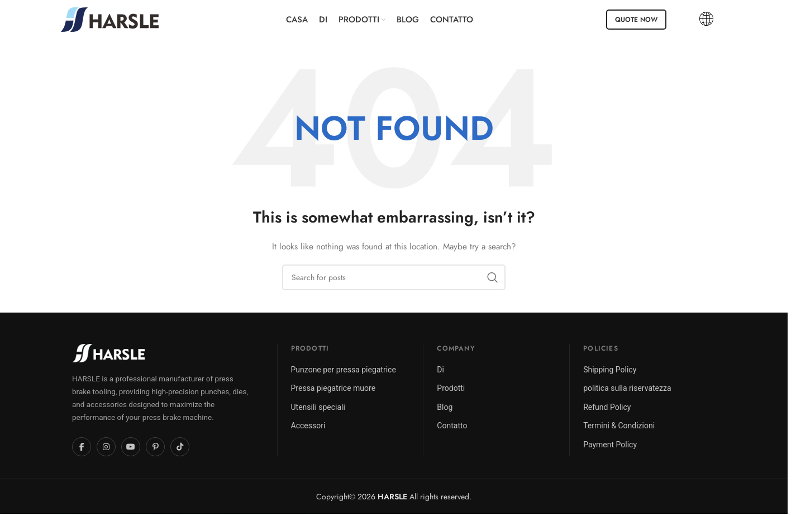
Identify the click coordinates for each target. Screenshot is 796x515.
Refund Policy (607, 407)
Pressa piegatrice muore (333, 388)
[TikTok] (179, 446)
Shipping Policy (609, 369)
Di (440, 369)
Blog (444, 407)
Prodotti (451, 388)
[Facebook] (81, 446)
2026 (382, 496)
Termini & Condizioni (619, 425)
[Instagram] (106, 446)
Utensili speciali (318, 407)
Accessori (308, 425)
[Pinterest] (155, 446)
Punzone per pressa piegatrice (343, 369)
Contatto (452, 425)
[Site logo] (110, 18)
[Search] (394, 277)
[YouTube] (130, 446)
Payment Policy (610, 444)
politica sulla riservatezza (627, 388)
